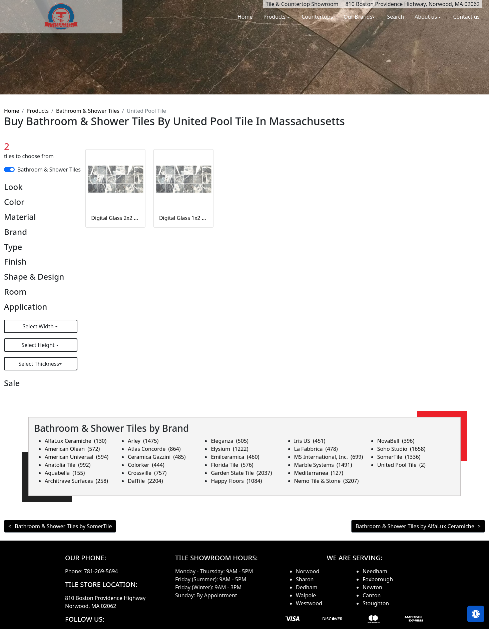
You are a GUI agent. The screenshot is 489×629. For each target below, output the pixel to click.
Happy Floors (236, 481)
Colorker (146, 464)
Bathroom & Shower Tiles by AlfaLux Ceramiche (415, 526)
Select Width (39, 326)
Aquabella (65, 473)
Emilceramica (235, 456)
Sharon (305, 579)
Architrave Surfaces (76, 481)
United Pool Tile (401, 464)
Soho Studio (401, 448)
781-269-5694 (101, 571)
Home (245, 16)
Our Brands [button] (358, 16)
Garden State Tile (241, 473)
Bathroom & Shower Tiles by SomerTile (63, 526)
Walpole (306, 595)
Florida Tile (232, 464)
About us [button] (426, 16)
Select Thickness (38, 363)
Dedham (306, 587)
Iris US (310, 440)
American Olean (72, 448)
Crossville (147, 473)
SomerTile (399, 456)
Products (37, 110)
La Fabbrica (316, 448)
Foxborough (378, 579)
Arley (143, 440)
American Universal (76, 456)
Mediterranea (318, 473)
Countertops (317, 16)
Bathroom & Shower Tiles (87, 110)
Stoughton (376, 603)
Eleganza (229, 440)
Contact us (466, 16)
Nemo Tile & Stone (326, 481)
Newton (372, 587)
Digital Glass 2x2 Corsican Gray (115, 218)
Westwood (309, 603)
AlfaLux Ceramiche (75, 440)
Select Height (39, 345)
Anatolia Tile (67, 464)
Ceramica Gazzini (156, 456)
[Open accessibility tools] (475, 614)
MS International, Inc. (328, 456)
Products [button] (275, 16)
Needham (375, 571)
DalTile (145, 481)
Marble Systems (323, 464)
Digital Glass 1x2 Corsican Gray (183, 218)
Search (395, 16)
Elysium (229, 448)
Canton (372, 595)
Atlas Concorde (154, 448)
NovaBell (396, 440)
